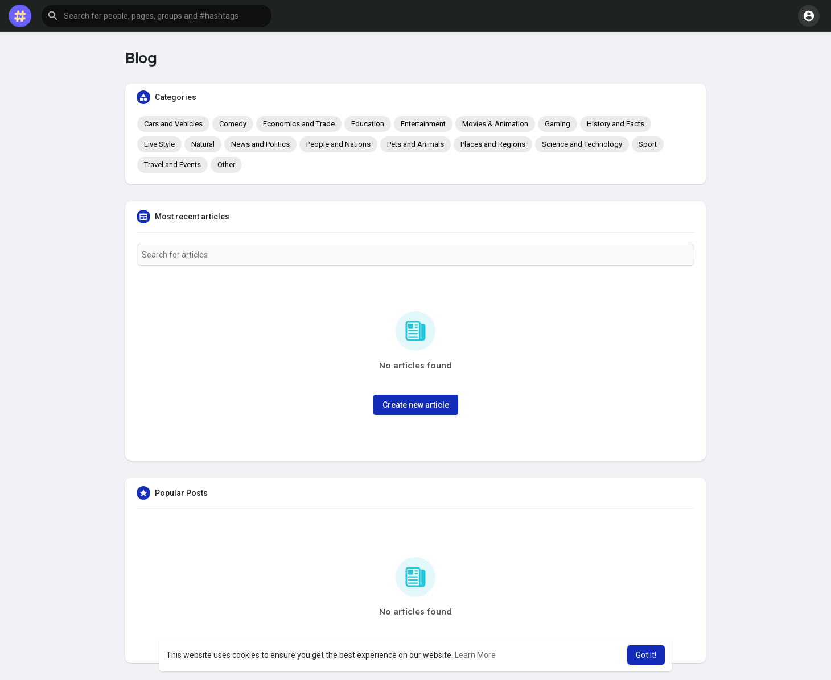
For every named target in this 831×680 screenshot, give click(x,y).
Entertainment (423, 123)
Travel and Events (172, 164)
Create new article (415, 404)
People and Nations (338, 144)
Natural (203, 144)
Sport (648, 144)
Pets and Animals (415, 144)
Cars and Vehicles (173, 123)
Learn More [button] (475, 655)
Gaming (557, 123)
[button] (156, 16)
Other (226, 164)
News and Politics (260, 144)
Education (367, 123)
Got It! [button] (646, 655)
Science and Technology (582, 144)
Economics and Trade (299, 123)
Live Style (159, 144)
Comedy (232, 123)
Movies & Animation (495, 123)
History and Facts (615, 123)
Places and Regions (492, 144)
